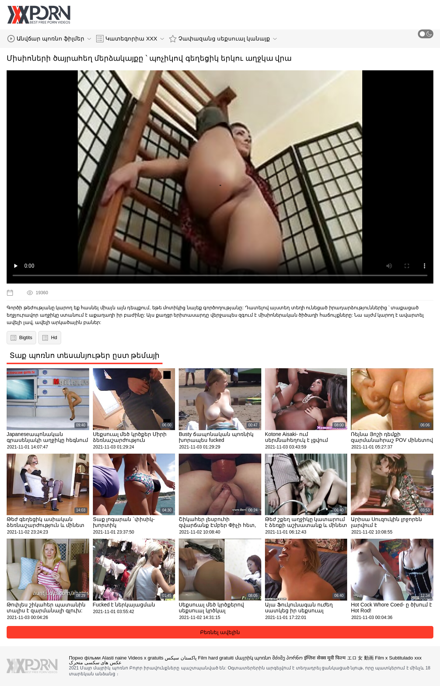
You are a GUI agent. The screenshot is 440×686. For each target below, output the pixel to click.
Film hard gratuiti (216, 658)
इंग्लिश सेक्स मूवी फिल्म (325, 658)
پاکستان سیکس (181, 658)
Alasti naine (114, 658)
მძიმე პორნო (287, 658)
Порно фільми (85, 658)
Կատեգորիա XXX (130, 38)
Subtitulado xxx (405, 658)
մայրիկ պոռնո (253, 658)
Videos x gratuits (145, 658)
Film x (381, 658)
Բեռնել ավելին (220, 632)
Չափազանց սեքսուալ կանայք (223, 38)
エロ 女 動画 (360, 658)
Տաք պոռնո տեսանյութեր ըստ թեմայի (85, 355)
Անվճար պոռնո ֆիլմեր (49, 38)
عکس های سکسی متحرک (95, 662)
